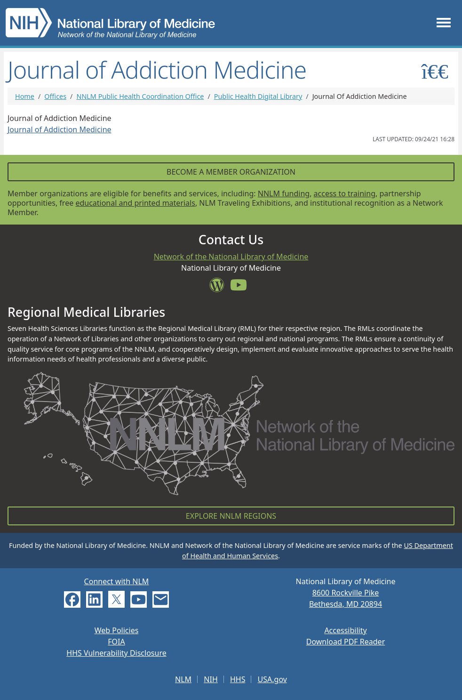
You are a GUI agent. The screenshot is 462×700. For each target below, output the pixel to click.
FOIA (116, 641)
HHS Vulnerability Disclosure (116, 653)
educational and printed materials (135, 203)
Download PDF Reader (345, 641)
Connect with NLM (116, 581)
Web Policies (117, 630)
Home (24, 96)
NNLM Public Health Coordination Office (140, 96)
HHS (238, 679)
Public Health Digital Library (258, 96)
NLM (183, 679)
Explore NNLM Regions (231, 516)
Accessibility (345, 630)
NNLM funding (284, 193)
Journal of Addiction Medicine (60, 129)
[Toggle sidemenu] (434, 71)
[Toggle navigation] (443, 22)
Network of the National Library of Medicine (231, 256)
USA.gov (272, 679)
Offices (55, 96)
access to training (344, 193)
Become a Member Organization (231, 172)
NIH (210, 679)
